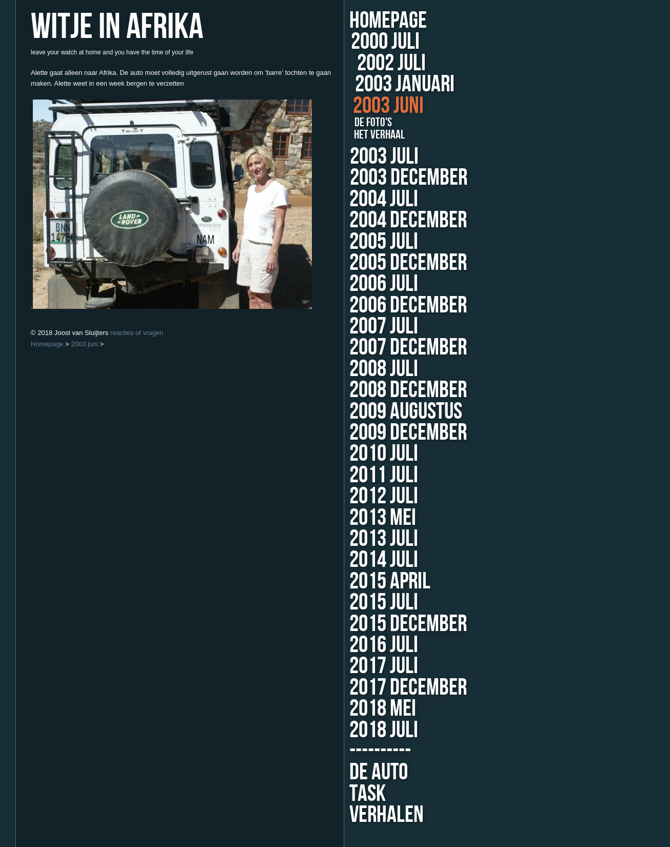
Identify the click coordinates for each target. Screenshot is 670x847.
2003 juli (383, 156)
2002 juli (389, 63)
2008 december (366, 390)
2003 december (404, 177)
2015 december (361, 624)
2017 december (361, 687)
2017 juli (336, 666)
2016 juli (336, 645)
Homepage (388, 20)
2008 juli (343, 369)
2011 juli (338, 475)
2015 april (343, 581)
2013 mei (337, 517)
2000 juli (390, 41)
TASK (320, 793)
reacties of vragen (136, 333)
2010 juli (339, 453)
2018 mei (335, 708)
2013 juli (337, 538)
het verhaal (375, 135)
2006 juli (354, 283)
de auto (331, 772)
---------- (333, 751)
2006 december (374, 305)
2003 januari (401, 84)
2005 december (382, 262)
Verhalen (339, 814)
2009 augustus (363, 411)
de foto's (369, 122)
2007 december (370, 347)
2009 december (364, 432)
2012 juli (338, 496)
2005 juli (362, 241)
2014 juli (337, 559)
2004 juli (374, 199)
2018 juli (336, 730)
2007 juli (347, 326)
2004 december (392, 220)
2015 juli (337, 602)
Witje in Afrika (117, 27)
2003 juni (385, 105)
